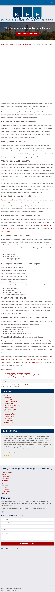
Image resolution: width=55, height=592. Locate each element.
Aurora (4, 451)
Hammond (5, 459)
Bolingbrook (5, 453)
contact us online (38, 336)
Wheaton (4, 470)
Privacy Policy (25, 582)
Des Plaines (5, 455)
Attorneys (10, 580)
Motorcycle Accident (10, 386)
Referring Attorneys (45, 580)
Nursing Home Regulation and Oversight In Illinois (19, 354)
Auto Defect (7, 373)
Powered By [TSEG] (27, 586)
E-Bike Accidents (9, 380)
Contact (37, 580)
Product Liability (9, 393)
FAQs (33, 580)
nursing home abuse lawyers (31, 339)
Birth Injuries (8, 374)
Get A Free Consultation (27, 33)
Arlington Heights (7, 449)
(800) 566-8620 (11, 572)
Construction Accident (10, 378)
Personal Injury (8, 390)
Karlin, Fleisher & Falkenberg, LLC (18, 362)
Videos (27, 580)
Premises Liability (9, 391)
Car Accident (8, 376)
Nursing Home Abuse (14, 358)
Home (6, 580)
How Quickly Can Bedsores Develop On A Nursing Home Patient (23, 352)
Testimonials (17, 580)
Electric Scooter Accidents (11, 382)
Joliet (3, 461)
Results (23, 580)
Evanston (5, 457)
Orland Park (5, 466)
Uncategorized (8, 397)
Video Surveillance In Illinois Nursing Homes (17, 350)
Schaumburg (6, 468)
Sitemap (31, 582)
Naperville (5, 462)
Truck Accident (8, 395)
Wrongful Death (8, 399)
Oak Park (5, 464)
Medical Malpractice (10, 384)
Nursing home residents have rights (11, 177)
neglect (6, 199)
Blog (30, 580)
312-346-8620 (27, 336)
